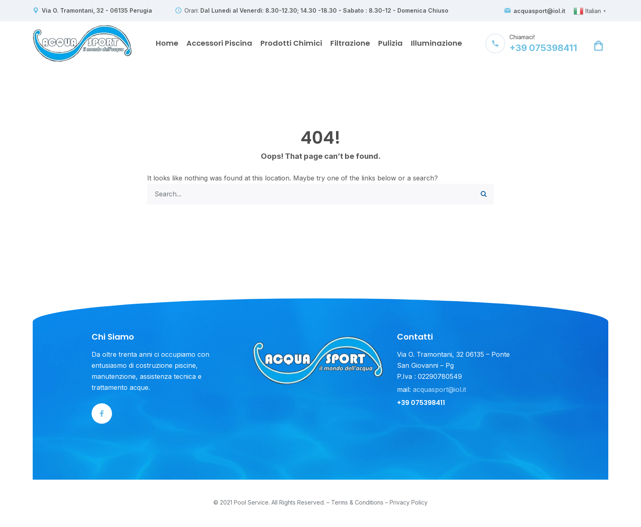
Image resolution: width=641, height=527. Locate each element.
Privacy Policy (409, 502)
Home (167, 43)
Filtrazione (350, 43)
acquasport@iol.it (539, 11)
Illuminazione (436, 43)
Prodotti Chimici (291, 43)
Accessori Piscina (219, 43)
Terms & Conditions (357, 502)
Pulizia (390, 43)
